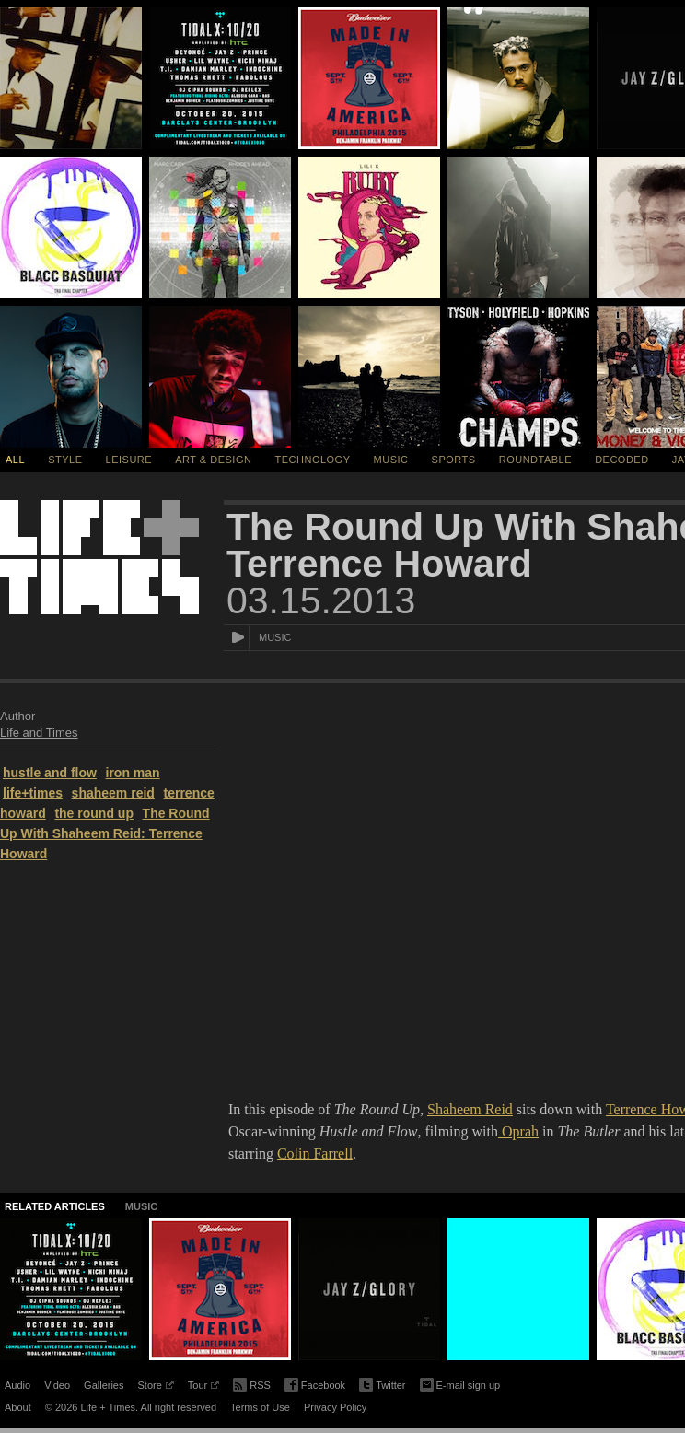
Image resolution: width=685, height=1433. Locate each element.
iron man (133, 772)
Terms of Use (260, 1407)
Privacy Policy (335, 1407)
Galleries (103, 1385)
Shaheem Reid (470, 1109)
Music (391, 459)
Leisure (129, 459)
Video (57, 1385)
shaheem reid (113, 793)
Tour (203, 1388)
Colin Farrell (315, 1153)
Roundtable (535, 459)
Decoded (622, 459)
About (18, 1407)
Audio (17, 1385)
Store (155, 1388)
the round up (94, 813)
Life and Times (39, 733)
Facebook (314, 1385)
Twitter (382, 1385)
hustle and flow (50, 772)
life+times (33, 793)
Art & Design (213, 459)
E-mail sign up (460, 1383)
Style (65, 459)
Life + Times (99, 557)
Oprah (518, 1131)
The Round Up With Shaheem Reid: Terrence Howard (105, 833)
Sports (454, 459)
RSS (252, 1383)
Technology (313, 459)
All (15, 459)
